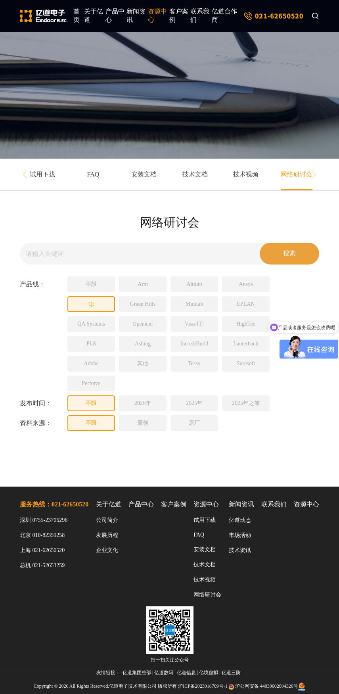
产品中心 (114, 15)
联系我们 (199, 15)
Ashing (143, 344)
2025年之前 (246, 403)
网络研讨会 (296, 174)
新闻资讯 (136, 15)
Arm (143, 284)
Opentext (142, 324)
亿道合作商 (224, 15)
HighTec (245, 324)
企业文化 (107, 550)
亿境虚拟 (208, 672)
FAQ (93, 174)
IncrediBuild (194, 344)
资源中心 (157, 15)
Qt (91, 304)
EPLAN (246, 304)
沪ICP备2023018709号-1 (203, 686)
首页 (76, 15)
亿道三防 (231, 672)
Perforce (91, 383)
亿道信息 (186, 672)
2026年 (142, 403)
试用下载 (42, 174)
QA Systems (91, 324)
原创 (142, 423)
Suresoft (246, 363)
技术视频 (246, 174)
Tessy (194, 363)
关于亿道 (93, 15)
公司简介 (107, 520)
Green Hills (143, 304)
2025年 (194, 403)
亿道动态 (240, 520)
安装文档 (144, 174)
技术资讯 (240, 550)
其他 (142, 363)
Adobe (91, 363)
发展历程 (107, 535)
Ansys (246, 284)
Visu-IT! (194, 324)
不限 (91, 284)
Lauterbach (246, 344)
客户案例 (178, 15)
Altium (194, 284)
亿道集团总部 (137, 672)
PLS (91, 344)
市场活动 (240, 535)
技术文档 (195, 174)
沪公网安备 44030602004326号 (266, 686)
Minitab (194, 304)
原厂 (194, 423)
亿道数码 (163, 672)
